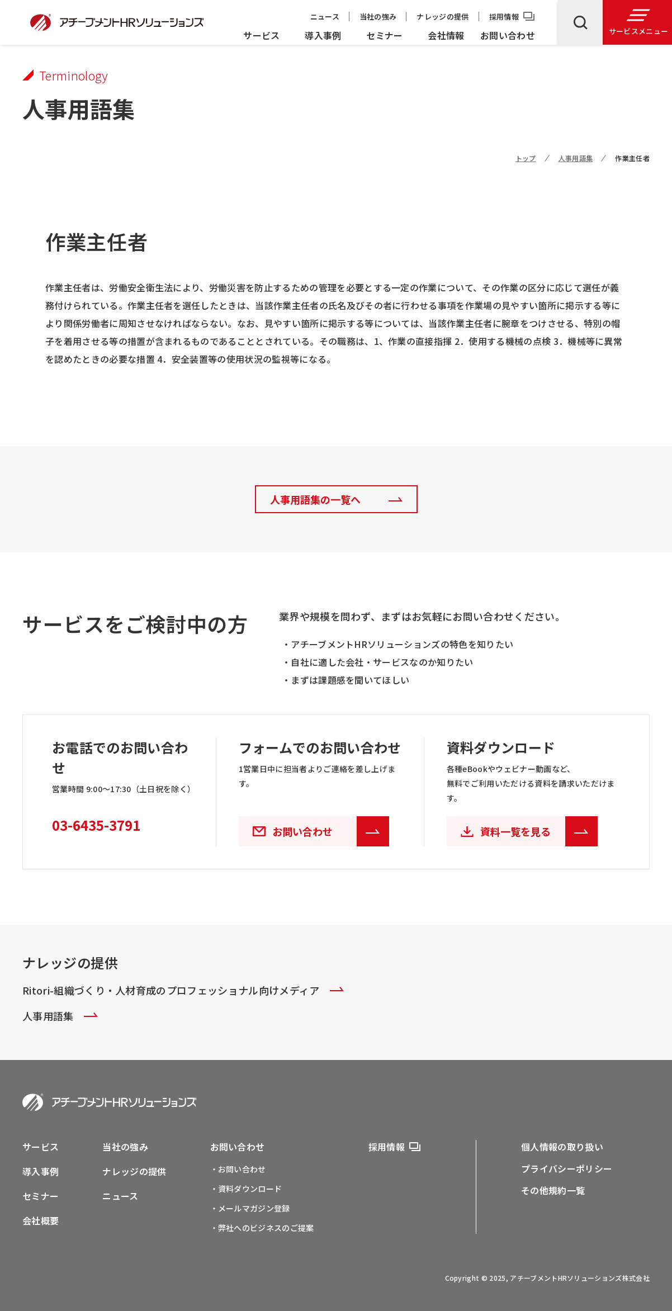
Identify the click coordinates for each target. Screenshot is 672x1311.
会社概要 (40, 1220)
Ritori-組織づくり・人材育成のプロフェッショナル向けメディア (183, 990)
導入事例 (323, 35)
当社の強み (378, 16)
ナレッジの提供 (442, 16)
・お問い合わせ (238, 1169)
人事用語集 (576, 158)
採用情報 (504, 16)
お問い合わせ (507, 35)
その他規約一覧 (553, 1190)
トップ (525, 158)
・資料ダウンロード (246, 1188)
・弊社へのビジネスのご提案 (262, 1227)
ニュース (324, 16)
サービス (261, 35)
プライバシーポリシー (566, 1168)
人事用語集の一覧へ (315, 499)
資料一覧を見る (539, 831)
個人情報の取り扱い (562, 1146)
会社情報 (446, 35)
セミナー (384, 35)
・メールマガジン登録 (250, 1208)
